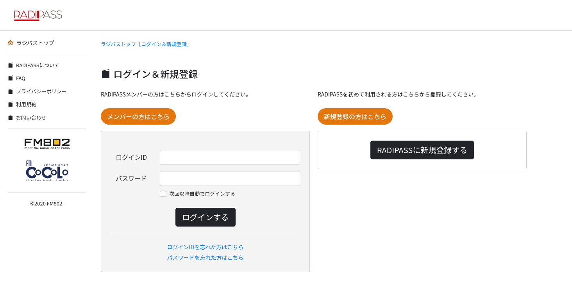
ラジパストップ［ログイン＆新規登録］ (146, 44)
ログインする (205, 217)
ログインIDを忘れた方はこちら (205, 247)
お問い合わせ (27, 117)
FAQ (16, 78)
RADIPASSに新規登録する (422, 149)
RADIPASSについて (33, 65)
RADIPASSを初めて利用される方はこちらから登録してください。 (398, 94)
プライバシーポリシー (37, 91)
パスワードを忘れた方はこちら (205, 257)
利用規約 (22, 104)
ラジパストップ (31, 42)
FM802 (54, 203)
